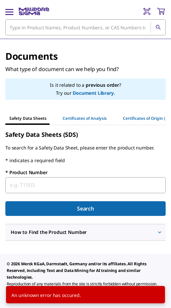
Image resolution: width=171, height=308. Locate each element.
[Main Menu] (9, 11)
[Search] (158, 27)
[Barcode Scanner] (147, 11)
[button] (85, 232)
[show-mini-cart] (161, 11)
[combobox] (85, 27)
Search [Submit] (85, 208)
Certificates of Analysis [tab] (85, 118)
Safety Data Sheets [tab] (28, 118)
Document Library (93, 93)
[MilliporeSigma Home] (34, 11)
